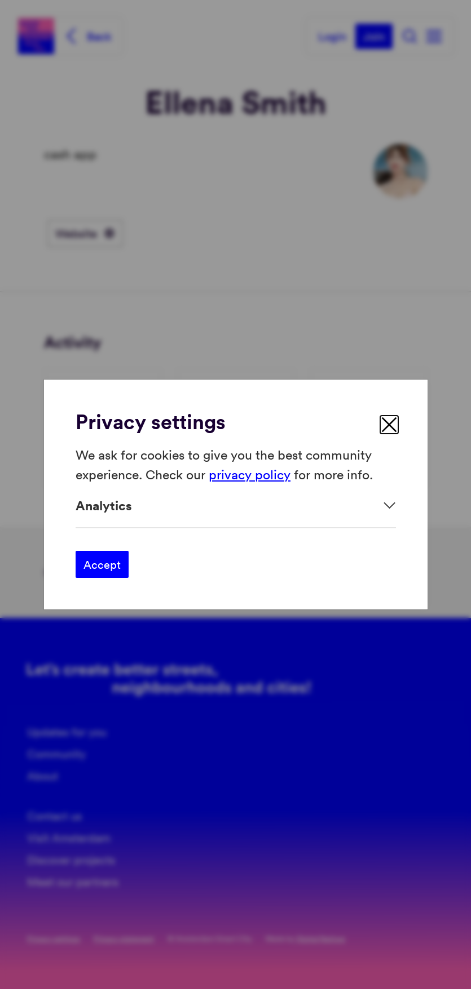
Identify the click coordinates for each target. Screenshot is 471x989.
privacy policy (249, 473)
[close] (389, 425)
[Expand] (236, 505)
